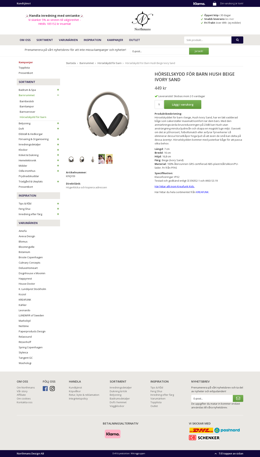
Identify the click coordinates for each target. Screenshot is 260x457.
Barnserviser (27, 111)
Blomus (23, 241)
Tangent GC (26, 357)
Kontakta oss (24, 402)
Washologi (25, 363)
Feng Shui (39, 209)
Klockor (39, 149)
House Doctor (27, 283)
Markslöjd (25, 320)
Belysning (39, 123)
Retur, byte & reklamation (84, 395)
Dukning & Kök (118, 391)
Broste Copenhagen (31, 257)
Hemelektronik (39, 160)
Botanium (24, 252)
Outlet (134, 40)
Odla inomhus (39, 171)
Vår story (22, 391)
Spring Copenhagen (31, 347)
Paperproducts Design (32, 331)
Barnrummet (39, 95)
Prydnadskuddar (29, 176)
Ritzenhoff (25, 342)
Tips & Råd (39, 203)
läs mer (230, 19)
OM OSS (25, 40)
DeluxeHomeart (28, 268)
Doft (39, 128)
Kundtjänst (75, 387)
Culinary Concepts (29, 262)
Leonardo (24, 310)
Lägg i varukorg (182, 104)
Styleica (23, 352)
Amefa (23, 231)
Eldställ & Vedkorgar (31, 134)
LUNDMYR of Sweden (31, 315)
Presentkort (26, 73)
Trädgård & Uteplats (39, 181)
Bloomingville (26, 247)
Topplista (24, 67)
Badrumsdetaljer (120, 398)
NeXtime (24, 326)
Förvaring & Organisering (39, 139)
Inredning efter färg (39, 214)
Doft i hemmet (118, 402)
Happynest (25, 278)
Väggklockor (117, 406)
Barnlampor (27, 106)
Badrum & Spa (39, 90)
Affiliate (21, 395)
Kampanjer (115, 40)
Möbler (39, 165)
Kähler (23, 305)
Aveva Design (27, 236)
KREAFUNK (25, 299)
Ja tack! (199, 51)
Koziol (22, 294)
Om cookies (24, 398)
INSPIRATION (92, 40)
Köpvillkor (75, 391)
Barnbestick (27, 101)
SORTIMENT (44, 40)
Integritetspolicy (78, 398)
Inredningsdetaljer (39, 144)
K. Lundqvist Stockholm (32, 289)
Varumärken (157, 398)
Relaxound (25, 336)
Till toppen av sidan (228, 453)
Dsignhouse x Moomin (32, 273)
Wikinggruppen (138, 453)
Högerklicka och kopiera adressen (86, 187)
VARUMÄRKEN (68, 40)
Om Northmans (26, 387)
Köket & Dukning (39, 155)
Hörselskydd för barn (33, 117)
